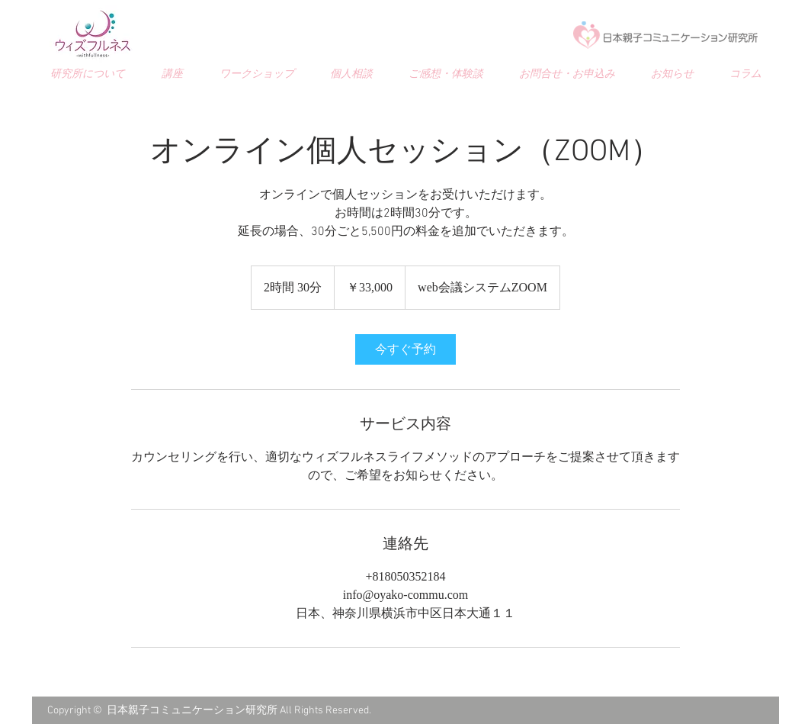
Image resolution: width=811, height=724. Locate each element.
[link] (405, 349)
